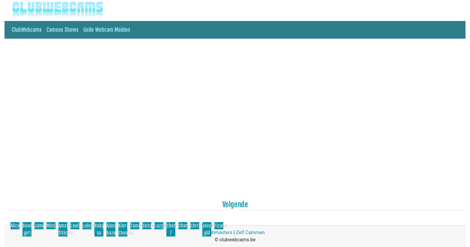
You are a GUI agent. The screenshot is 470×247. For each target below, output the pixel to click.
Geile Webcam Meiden (106, 29)
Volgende (235, 204)
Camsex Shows (62, 29)
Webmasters (218, 232)
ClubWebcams (27, 29)
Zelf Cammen (250, 232)
